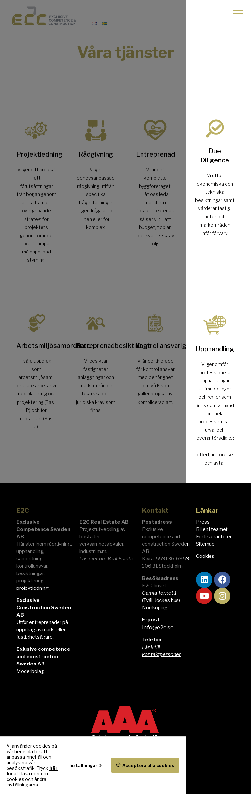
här (110, 779)
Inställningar (149, 779)
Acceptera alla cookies (214, 779)
